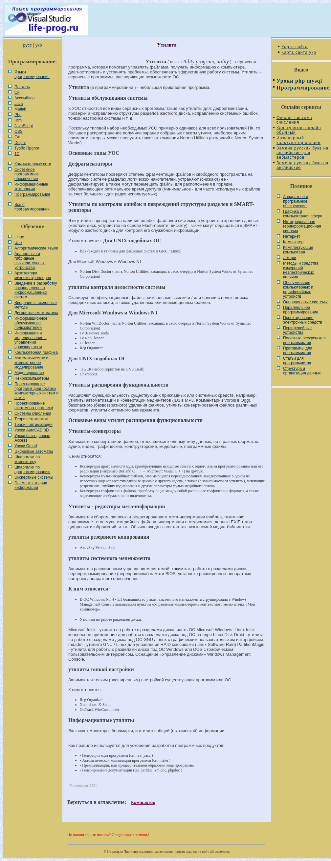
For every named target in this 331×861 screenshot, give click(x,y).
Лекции (289, 257)
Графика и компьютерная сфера (302, 213)
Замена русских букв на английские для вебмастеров (302, 153)
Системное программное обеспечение (26, 174)
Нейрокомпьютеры (31, 378)
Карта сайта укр (298, 52)
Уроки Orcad (25, 446)
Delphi (20, 142)
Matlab (20, 109)
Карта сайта (294, 47)
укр (38, 45)
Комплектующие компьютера (298, 249)
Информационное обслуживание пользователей (30, 323)
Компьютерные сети (32, 164)
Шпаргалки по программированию (32, 469)
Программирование (32, 194)
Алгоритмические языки (36, 248)
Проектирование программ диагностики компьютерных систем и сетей (36, 391)
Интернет (291, 236)
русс (27, 45)
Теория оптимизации (33, 424)
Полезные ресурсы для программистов (304, 340)
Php (17, 114)
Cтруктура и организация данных (302, 370)
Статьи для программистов (297, 360)
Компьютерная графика (36, 352)
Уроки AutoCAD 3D (31, 430)
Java (18, 103)
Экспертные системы (33, 477)
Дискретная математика (36, 312)
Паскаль (22, 87)
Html (18, 120)
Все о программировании (32, 206)
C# (16, 137)
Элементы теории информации (30, 485)
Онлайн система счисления (294, 120)
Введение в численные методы (35, 305)
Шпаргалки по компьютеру (27, 459)
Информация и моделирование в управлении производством (30, 340)
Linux (19, 237)
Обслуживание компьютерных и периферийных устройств (298, 289)
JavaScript (23, 126)
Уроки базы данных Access (32, 438)
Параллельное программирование (300, 309)
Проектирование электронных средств (302, 320)
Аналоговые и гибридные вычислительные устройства (29, 260)
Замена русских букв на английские (302, 165)
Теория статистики (31, 419)
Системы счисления (32, 413)
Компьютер (143, 802)
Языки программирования (32, 74)
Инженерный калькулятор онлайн (298, 140)
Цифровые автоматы (33, 451)
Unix (18, 242)
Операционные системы (305, 302)
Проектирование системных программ (33, 405)
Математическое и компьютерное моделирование (31, 363)
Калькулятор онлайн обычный (298, 130)
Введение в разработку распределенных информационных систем (35, 290)
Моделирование (29, 372)
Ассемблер (24, 98)
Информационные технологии (31, 186)
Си (16, 92)
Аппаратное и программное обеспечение (295, 201)
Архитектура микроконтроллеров (32, 275)
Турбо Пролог (26, 148)
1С (16, 153)
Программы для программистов (297, 350)
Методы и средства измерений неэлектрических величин (301, 270)
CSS (18, 131)
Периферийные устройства (297, 330)
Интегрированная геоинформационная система (302, 226)
